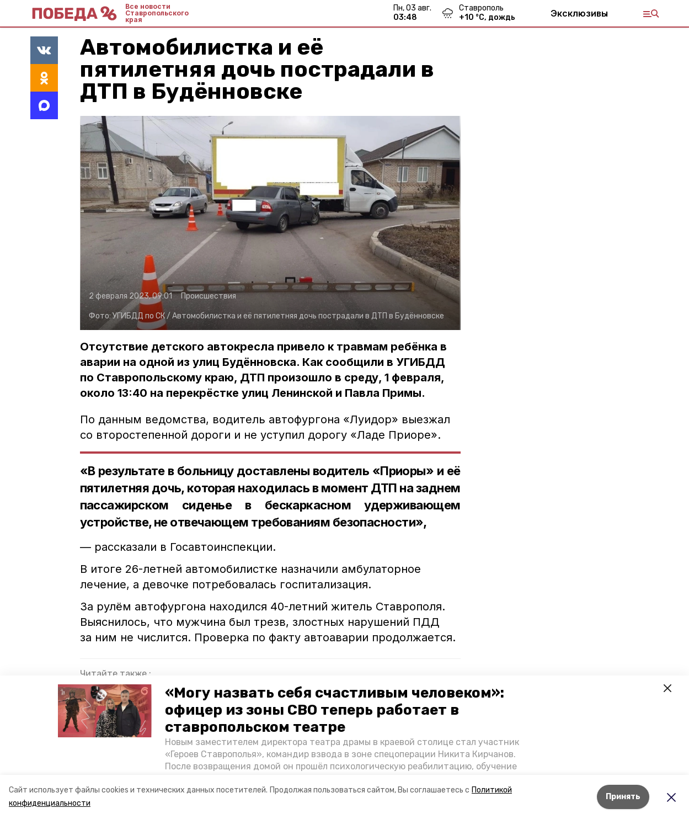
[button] (105, 710)
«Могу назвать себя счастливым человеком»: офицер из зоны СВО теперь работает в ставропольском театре (334, 710)
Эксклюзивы (579, 13)
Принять (623, 796)
